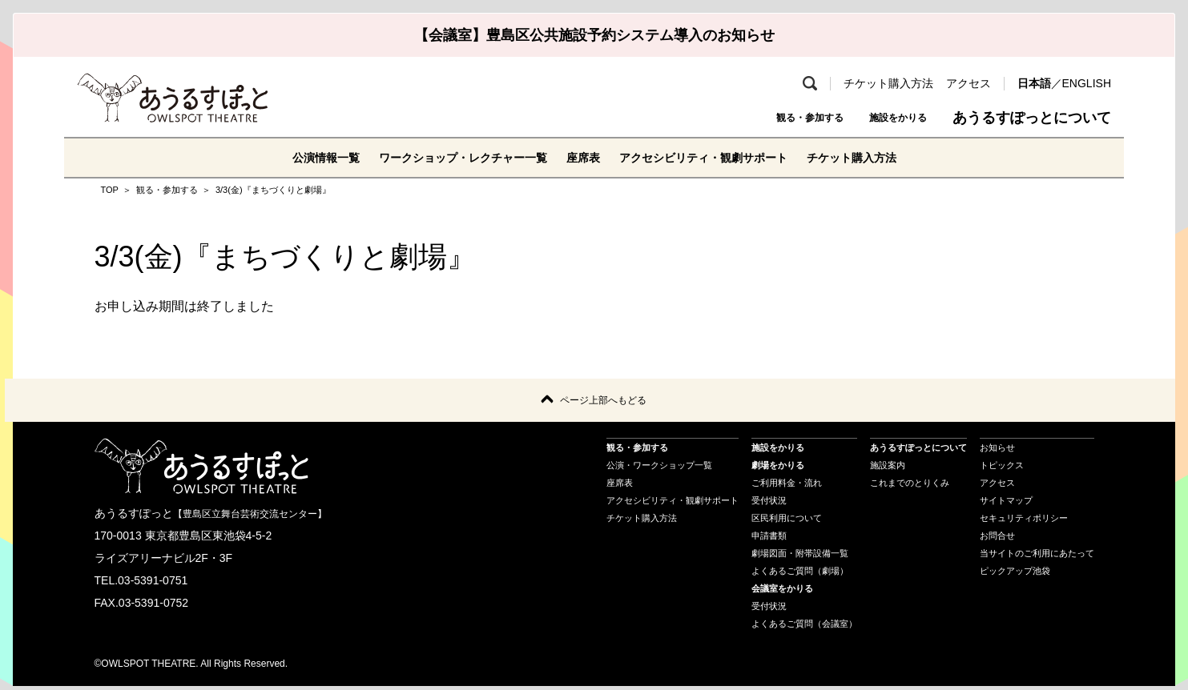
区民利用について (786, 522)
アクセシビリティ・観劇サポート (716, 157)
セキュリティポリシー (1024, 522)
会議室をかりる (782, 592)
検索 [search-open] (810, 83)
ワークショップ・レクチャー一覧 (447, 157)
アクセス (968, 83)
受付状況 (769, 504)
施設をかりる (883, 118)
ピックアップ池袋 (1015, 575)
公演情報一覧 (293, 157)
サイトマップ (1006, 504)
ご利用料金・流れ (786, 486)
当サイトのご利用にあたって (1037, 557)
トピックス (1002, 469)
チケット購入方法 (888, 83)
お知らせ (997, 451)
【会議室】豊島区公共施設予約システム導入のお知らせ (594, 35)
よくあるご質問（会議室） (804, 627)
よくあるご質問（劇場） (799, 575)
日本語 (1034, 83)
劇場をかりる (777, 469)
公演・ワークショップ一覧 (659, 469)
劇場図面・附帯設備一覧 (799, 557)
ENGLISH (1086, 83)
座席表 (581, 157)
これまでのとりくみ (909, 486)
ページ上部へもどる (603, 402)
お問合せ (997, 539)
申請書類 (769, 539)
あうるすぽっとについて (1031, 118)
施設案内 (887, 469)
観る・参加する (764, 118)
